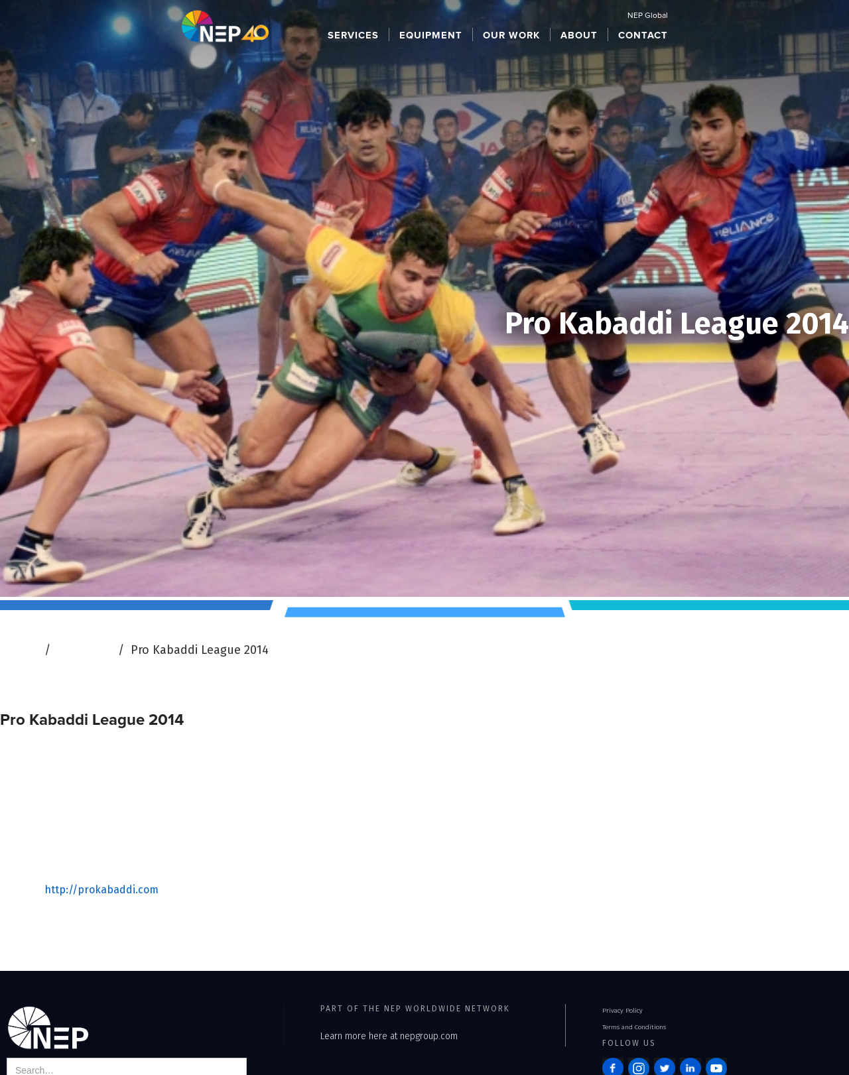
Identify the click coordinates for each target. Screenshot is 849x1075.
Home (21, 650)
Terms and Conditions (634, 1027)
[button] (353, 34)
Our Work (84, 650)
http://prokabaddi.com (101, 889)
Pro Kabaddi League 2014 (200, 650)
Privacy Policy (622, 1011)
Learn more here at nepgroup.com (389, 1036)
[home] (225, 25)
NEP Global (647, 16)
